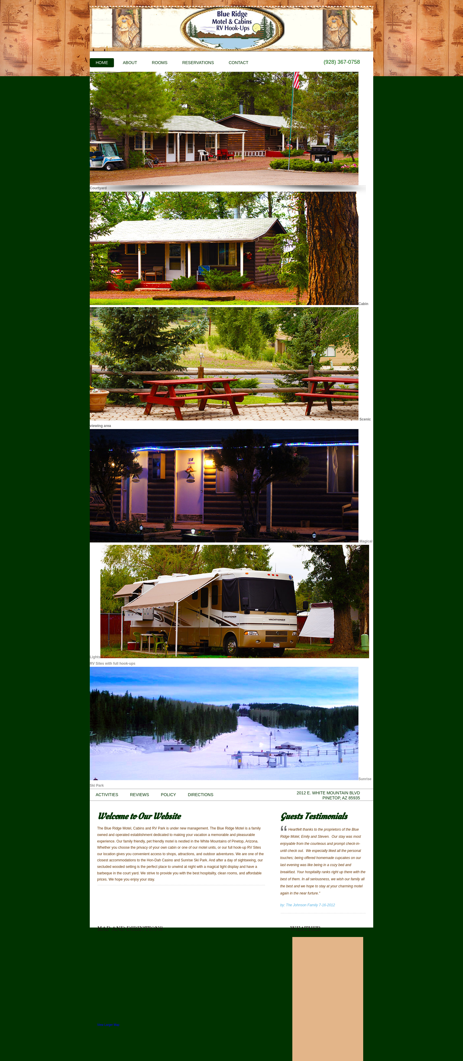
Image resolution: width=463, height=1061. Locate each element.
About (130, 62)
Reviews (139, 794)
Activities (107, 794)
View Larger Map (108, 1024)
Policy (168, 794)
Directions (200, 794)
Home (102, 62)
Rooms (159, 62)
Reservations (198, 62)
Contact (238, 62)
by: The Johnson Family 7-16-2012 (307, 905)
